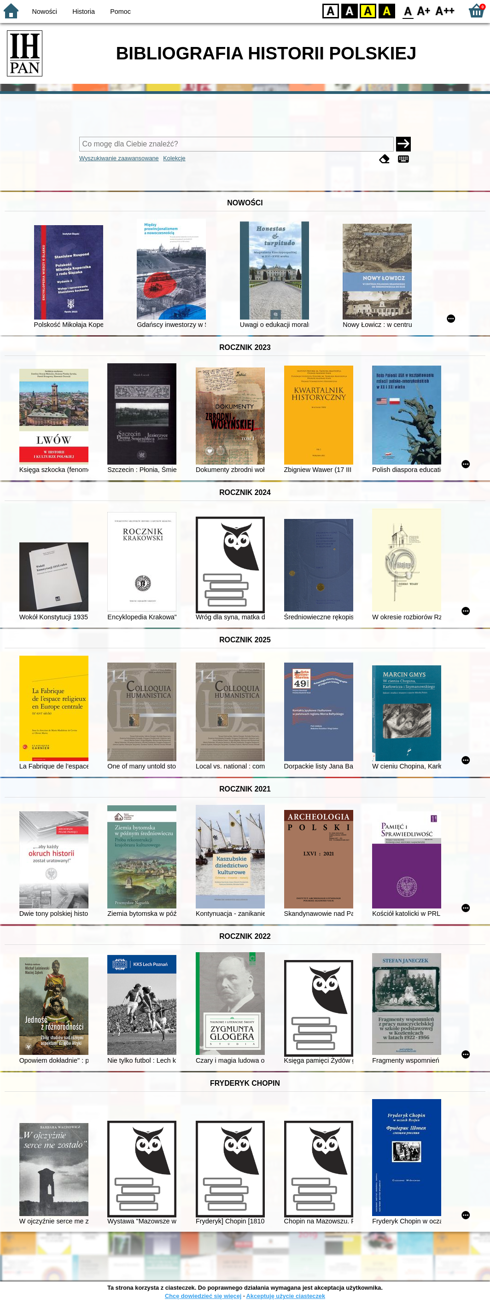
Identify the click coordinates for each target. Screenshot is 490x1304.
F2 (445, 10)
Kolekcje (174, 158)
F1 (424, 10)
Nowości (44, 11)
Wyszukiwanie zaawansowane (119, 158)
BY (386, 10)
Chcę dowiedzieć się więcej (203, 1295)
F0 (407, 10)
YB (368, 10)
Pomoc (120, 11)
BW (350, 10)
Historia (83, 11)
